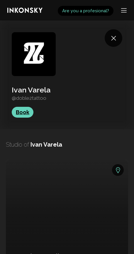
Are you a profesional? (85, 10)
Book (22, 112)
